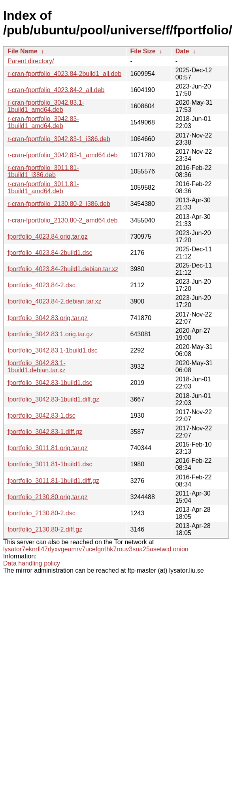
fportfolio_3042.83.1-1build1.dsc (53, 350)
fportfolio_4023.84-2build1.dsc (50, 252)
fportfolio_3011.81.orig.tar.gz (48, 448)
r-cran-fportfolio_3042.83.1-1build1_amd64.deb (46, 106)
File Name (23, 51)
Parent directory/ (31, 61)
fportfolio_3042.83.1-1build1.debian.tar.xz (37, 366)
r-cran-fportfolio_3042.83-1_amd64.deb (62, 155)
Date (182, 51)
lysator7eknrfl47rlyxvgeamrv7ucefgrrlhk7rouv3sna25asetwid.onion (96, 549)
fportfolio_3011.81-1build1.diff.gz (53, 480)
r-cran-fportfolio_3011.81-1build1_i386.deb (43, 171)
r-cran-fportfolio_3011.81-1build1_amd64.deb (43, 187)
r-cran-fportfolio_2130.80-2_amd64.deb (62, 220)
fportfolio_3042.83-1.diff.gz (45, 431)
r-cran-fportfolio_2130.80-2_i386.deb (59, 203)
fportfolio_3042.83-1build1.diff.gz (53, 399)
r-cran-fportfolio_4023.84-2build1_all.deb (64, 73)
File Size (143, 51)
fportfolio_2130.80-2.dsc (41, 513)
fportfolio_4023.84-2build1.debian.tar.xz (63, 269)
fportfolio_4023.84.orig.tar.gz (48, 236)
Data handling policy (31, 563)
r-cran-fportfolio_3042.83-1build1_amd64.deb (43, 122)
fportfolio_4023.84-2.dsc (41, 285)
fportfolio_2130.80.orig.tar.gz (48, 497)
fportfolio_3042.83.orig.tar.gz (48, 318)
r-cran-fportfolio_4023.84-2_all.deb (56, 90)
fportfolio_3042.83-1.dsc (41, 415)
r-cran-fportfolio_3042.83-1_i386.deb (59, 139)
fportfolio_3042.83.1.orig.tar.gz (50, 334)
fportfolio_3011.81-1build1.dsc (50, 464)
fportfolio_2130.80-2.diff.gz (45, 529)
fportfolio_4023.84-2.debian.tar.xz (55, 301)
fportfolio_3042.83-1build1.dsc (50, 382)
